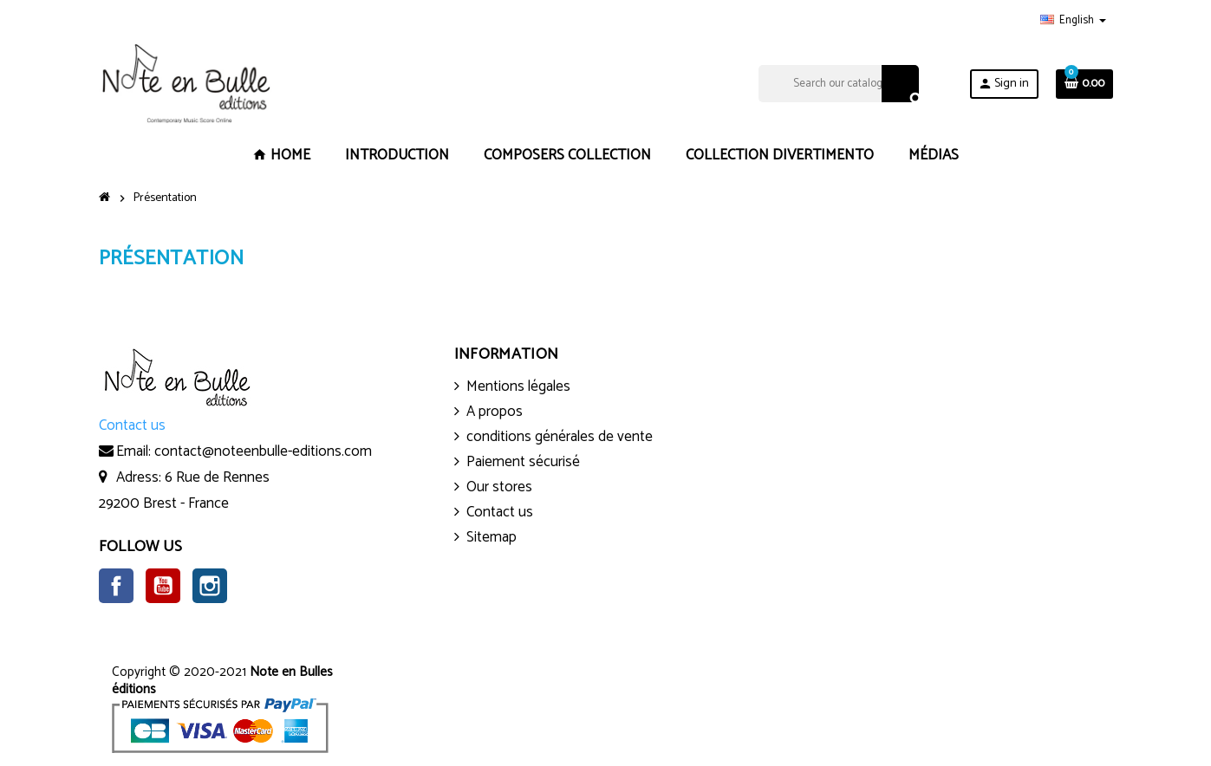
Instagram (209, 585)
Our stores (499, 487)
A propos (494, 411)
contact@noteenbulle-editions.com (263, 451)
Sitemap (491, 537)
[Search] (839, 83)
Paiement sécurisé (523, 462)
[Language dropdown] (1073, 21)
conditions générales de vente (559, 437)
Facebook (116, 585)
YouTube (163, 585)
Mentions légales (518, 386)
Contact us (499, 512)
